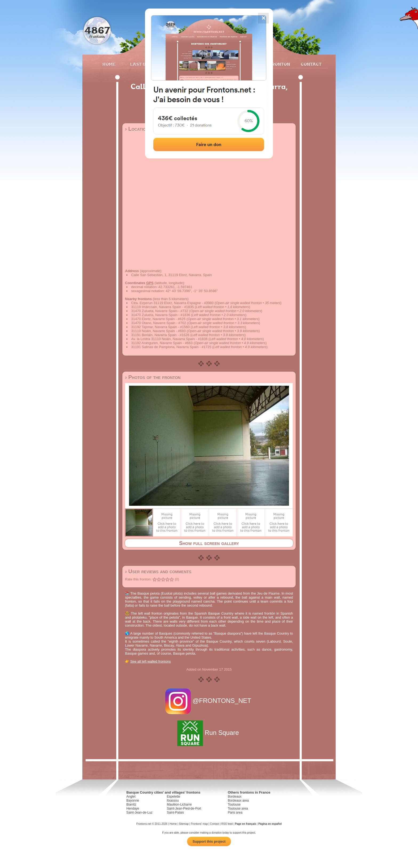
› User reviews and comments (158, 571)
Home (109, 64)
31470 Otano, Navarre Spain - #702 (158, 323)
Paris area (235, 812)
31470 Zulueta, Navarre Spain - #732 (159, 311)
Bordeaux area (238, 800)
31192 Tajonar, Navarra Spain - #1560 (160, 327)
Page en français (245, 823)
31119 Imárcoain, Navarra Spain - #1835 (162, 307)
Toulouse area (238, 808)
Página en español (270, 823)
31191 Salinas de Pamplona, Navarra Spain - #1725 (171, 347)
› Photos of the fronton (152, 377)
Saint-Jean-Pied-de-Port (184, 808)
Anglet (130, 796)
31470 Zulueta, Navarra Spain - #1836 (160, 315)
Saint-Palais (175, 812)
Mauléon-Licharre (179, 804)
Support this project (209, 841)
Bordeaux (234, 796)
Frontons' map (199, 823)
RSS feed (227, 823)
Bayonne (132, 800)
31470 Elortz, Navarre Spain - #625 (158, 319)
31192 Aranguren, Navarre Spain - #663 (162, 343)
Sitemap (184, 823)
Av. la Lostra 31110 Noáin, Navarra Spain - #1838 (169, 339)
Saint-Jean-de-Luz (139, 812)
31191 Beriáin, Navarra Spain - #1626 (160, 335)
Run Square (208, 732)
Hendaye (132, 808)
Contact (310, 64)
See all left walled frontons (150, 661)
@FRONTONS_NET (209, 700)
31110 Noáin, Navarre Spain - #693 (158, 331)
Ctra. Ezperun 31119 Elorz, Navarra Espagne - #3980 (172, 303)
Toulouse (234, 804)
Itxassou (173, 800)
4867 (97, 30)
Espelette (173, 796)
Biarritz (131, 804)
